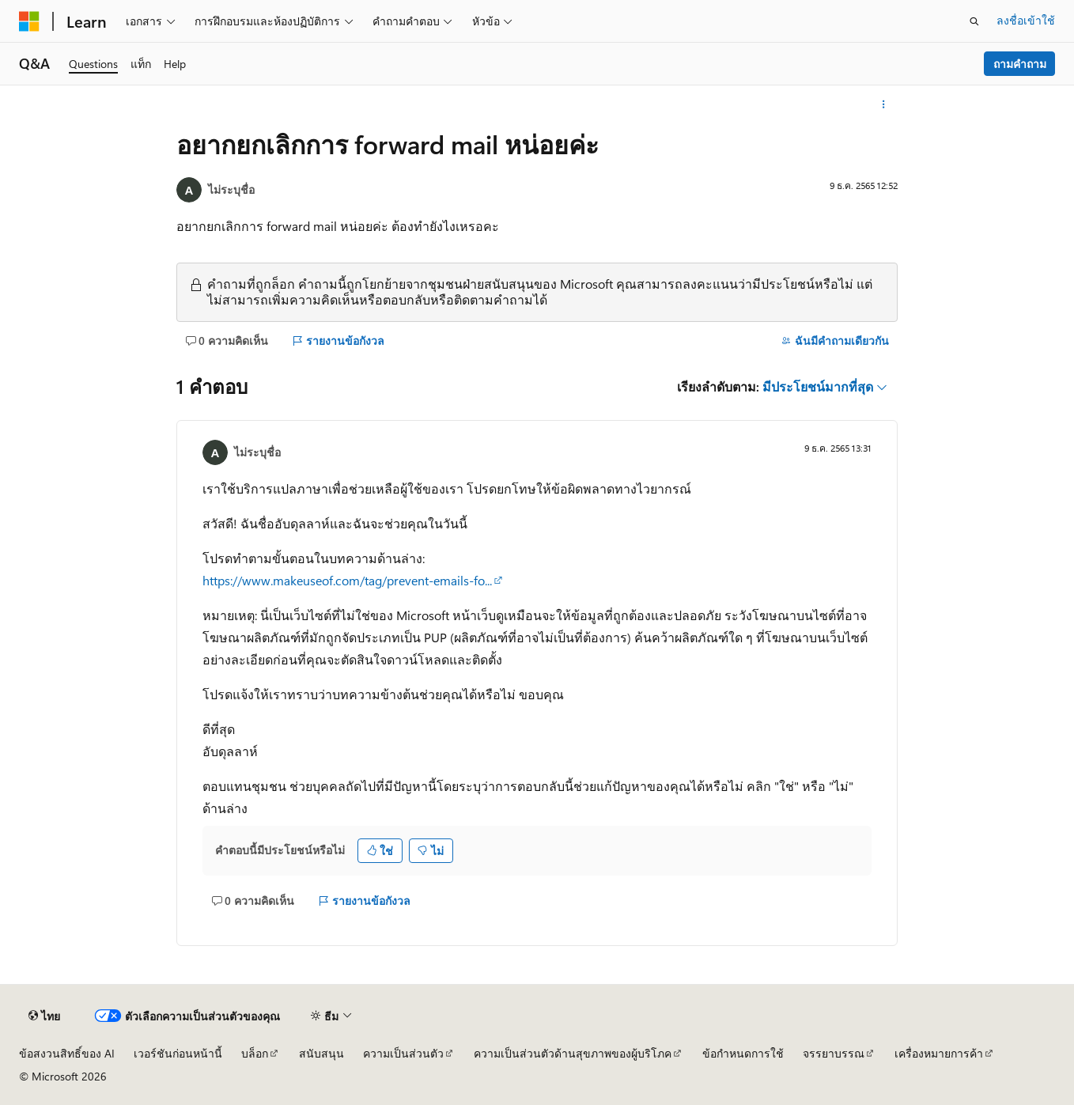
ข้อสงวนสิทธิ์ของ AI (67, 1053)
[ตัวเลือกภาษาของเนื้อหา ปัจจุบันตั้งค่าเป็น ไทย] (44, 1016)
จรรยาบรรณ (833, 1053)
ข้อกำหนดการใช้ (743, 1053)
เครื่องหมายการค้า (938, 1053)
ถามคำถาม (1019, 63)
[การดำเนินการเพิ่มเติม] (884, 104)
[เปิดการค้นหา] (974, 21)
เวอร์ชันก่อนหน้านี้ (178, 1053)
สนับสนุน (321, 1053)
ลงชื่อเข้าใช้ (1025, 20)
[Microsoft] (29, 21)
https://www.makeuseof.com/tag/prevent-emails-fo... (347, 580)
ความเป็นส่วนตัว (403, 1053)
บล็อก (254, 1053)
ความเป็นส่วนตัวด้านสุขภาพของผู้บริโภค (572, 1053)
